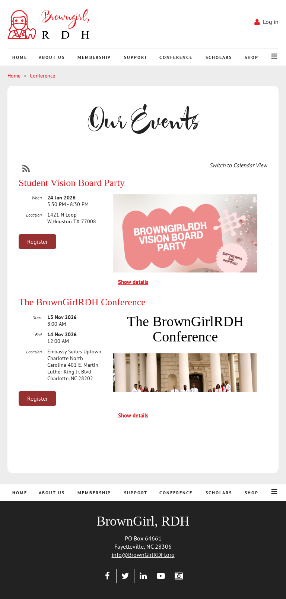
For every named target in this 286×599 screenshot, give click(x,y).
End (38, 334)
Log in (271, 21)
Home (13, 75)
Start (37, 317)
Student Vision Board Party (72, 182)
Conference (42, 75)
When (37, 198)
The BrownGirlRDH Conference (82, 302)
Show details (133, 282)
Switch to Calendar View (238, 165)
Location (34, 215)
